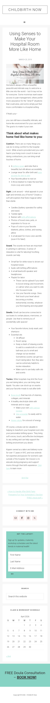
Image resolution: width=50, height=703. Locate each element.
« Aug (8, 656)
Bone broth (16, 395)
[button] (25, 22)
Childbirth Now (25, 10)
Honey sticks (16, 420)
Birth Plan (25, 478)
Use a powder (22, 414)
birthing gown (18, 166)
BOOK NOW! (26, 677)
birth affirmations (28, 217)
